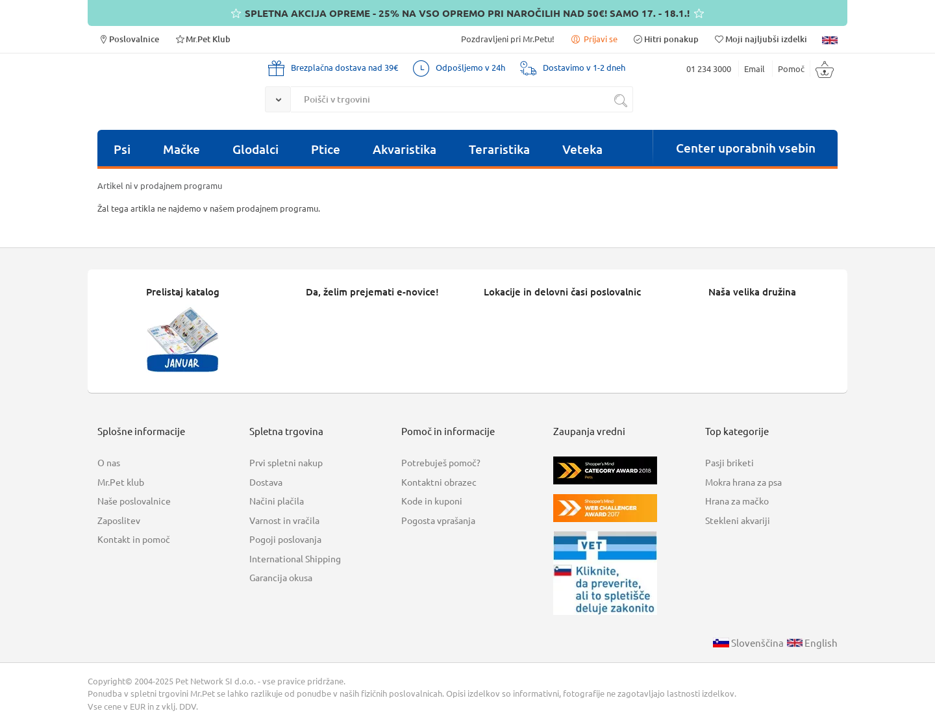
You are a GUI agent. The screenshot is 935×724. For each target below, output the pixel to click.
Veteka (582, 149)
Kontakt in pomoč (133, 539)
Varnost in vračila (284, 520)
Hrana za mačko (737, 500)
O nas (108, 462)
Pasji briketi (729, 462)
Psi (122, 149)
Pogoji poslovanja (285, 539)
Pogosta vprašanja (438, 520)
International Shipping (295, 558)
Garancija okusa (280, 577)
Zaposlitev (118, 520)
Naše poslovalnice (134, 500)
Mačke (181, 149)
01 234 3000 (708, 68)
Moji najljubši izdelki (760, 38)
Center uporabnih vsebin (746, 148)
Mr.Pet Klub (202, 38)
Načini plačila (276, 500)
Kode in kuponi (431, 500)
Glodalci (255, 149)
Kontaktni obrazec (439, 482)
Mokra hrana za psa (743, 482)
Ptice (325, 149)
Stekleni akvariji (737, 520)
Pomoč (791, 68)
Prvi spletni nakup (286, 462)
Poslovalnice (128, 38)
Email (754, 68)
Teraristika (499, 149)
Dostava (265, 482)
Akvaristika (404, 149)
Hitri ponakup (665, 38)
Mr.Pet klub (120, 482)
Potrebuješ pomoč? (440, 462)
